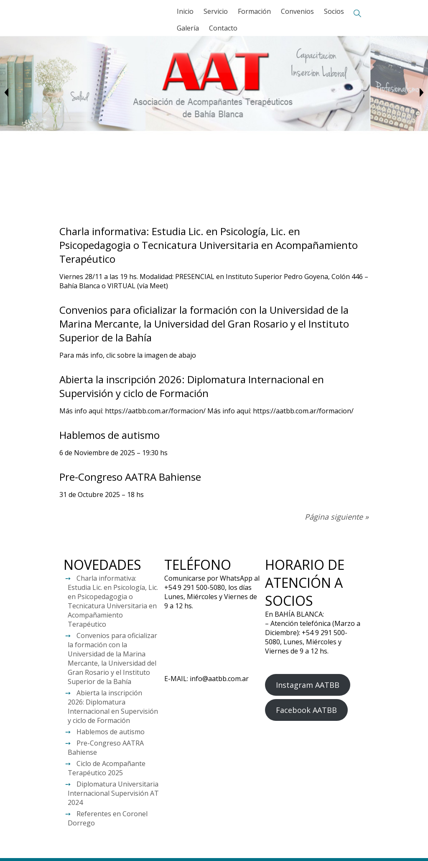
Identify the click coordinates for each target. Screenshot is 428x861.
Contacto (223, 28)
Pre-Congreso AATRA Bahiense (130, 477)
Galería (188, 28)
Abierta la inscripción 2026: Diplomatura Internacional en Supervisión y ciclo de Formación (191, 386)
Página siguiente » (337, 517)
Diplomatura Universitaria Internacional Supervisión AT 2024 (113, 793)
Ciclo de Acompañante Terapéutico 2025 (106, 768)
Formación (254, 11)
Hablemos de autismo (109, 435)
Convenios (297, 11)
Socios (334, 11)
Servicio (216, 11)
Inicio (185, 11)
